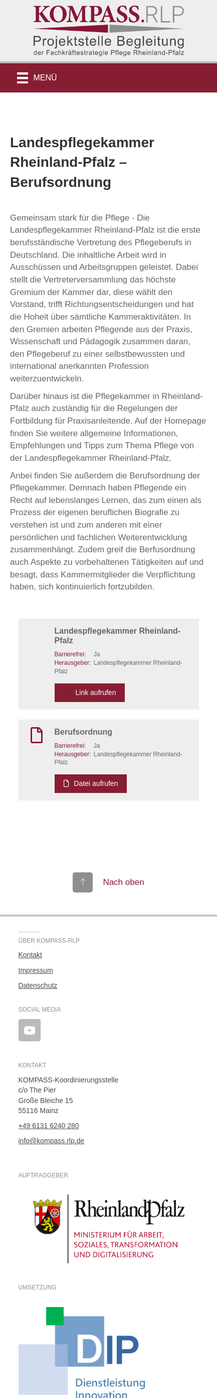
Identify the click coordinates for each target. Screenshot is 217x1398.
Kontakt (30, 955)
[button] (192, 77)
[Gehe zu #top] (108, 882)
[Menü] (37, 77)
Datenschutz (38, 985)
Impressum (36, 970)
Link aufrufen (90, 692)
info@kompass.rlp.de (52, 1141)
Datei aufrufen (91, 783)
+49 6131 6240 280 (49, 1126)
